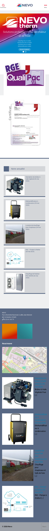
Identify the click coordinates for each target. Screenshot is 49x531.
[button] (23, 51)
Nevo (10, 527)
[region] (24, 33)
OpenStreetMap (35, 372)
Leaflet (30, 372)
